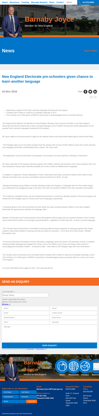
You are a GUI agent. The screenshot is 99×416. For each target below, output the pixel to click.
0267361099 (88, 392)
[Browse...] (6, 304)
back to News (84, 50)
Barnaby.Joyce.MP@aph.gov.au (50, 389)
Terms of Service (40, 349)
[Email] (25, 313)
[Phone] (73, 308)
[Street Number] (25, 317)
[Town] (25, 322)
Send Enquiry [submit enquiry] (49, 345)
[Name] (25, 308)
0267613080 (70, 389)
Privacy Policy (30, 349)
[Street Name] (73, 317)
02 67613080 (88, 2)
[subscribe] (31, 401)
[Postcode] (73, 322)
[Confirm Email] (73, 313)
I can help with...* (8, 292)
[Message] (49, 333)
